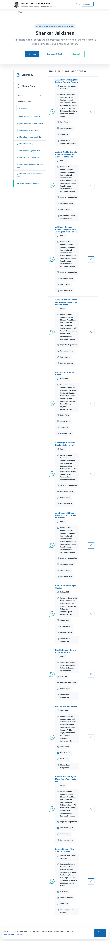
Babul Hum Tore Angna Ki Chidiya (66, 586)
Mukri (62, 665)
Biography (76, 54)
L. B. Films (63, 676)
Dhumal (63, 172)
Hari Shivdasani (66, 175)
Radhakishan (70, 401)
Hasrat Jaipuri (65, 209)
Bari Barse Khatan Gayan (66, 706)
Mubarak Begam (66, 218)
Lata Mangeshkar (66, 363)
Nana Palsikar (65, 183)
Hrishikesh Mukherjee (68, 682)
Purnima (70, 606)
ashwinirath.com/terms (14, 934)
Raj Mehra (73, 105)
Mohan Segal (65, 421)
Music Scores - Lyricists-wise (28, 150)
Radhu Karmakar (66, 128)
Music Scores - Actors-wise (28, 183)
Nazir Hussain (65, 186)
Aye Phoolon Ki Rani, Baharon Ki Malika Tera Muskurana (65, 515)
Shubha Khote (65, 670)
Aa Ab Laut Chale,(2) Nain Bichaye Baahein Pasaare (67, 81)
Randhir (69, 609)
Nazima (73, 183)
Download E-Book (53, 54)
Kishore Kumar (65, 390)
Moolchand (64, 97)
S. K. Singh (64, 108)
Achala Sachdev (66, 167)
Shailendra (64, 134)
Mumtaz (71, 393)
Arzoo (62, 161)
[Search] (77, 4)
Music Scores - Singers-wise (28, 157)
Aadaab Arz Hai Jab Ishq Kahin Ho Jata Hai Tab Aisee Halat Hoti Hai (66, 154)
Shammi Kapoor (66, 612)
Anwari (62, 94)
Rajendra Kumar (66, 189)
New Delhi (64, 379)
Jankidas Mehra (66, 178)
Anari (62, 656)
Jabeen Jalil (71, 387)
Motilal (72, 662)
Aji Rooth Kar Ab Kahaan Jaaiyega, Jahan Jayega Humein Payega (66, 302)
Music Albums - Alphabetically (29, 116)
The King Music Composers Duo (55, 26)
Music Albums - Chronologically (30, 123)
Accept (100, 933)
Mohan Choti (70, 601)
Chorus (63, 140)
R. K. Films (64, 122)
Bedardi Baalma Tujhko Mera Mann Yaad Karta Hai (65, 779)
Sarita (62, 404)
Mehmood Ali (71, 180)
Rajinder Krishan (66, 632)
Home (32, 54)
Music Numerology (25, 144)
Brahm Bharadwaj (66, 169)
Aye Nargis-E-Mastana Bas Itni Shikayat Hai (65, 443)
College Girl (64, 592)
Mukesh (73, 143)
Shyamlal (63, 406)
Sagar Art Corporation (68, 197)
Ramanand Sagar (66, 203)
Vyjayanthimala (66, 409)
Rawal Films (64, 620)
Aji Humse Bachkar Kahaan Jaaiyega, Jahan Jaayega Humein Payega (66, 229)
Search (23, 108)
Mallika (62, 180)
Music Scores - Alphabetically (29, 137)
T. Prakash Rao (65, 626)
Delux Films (64, 415)
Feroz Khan (71, 172)
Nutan (62, 668)
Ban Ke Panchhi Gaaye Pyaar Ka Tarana (65, 651)
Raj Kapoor (64, 105)
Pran (74, 103)
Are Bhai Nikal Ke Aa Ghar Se (64, 373)
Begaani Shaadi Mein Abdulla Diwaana (64, 850)
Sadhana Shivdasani (67, 191)
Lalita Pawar (70, 94)
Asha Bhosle (64, 215)
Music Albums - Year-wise (27, 130)
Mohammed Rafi (66, 290)
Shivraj (67, 404)
